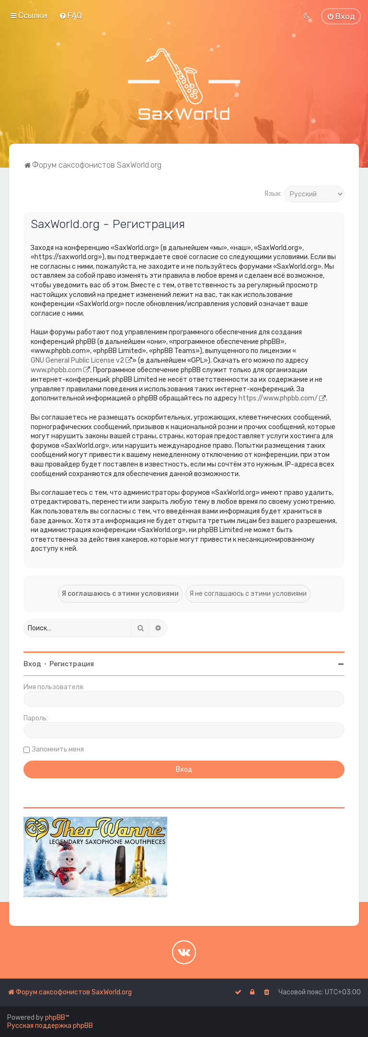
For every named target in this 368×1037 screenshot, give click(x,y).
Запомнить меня (58, 749)
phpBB (55, 1018)
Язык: (273, 194)
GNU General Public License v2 (77, 360)
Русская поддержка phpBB (50, 1026)
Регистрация (71, 664)
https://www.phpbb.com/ (278, 398)
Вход (32, 664)
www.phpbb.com (56, 370)
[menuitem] (70, 15)
